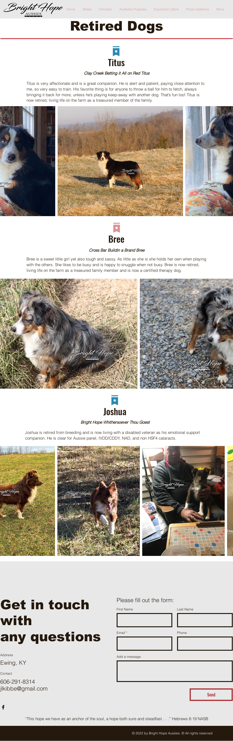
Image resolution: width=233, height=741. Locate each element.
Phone (182, 632)
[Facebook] (3, 707)
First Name (125, 609)
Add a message (129, 656)
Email (121, 632)
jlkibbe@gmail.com (24, 688)
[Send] (211, 694)
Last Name (185, 609)
